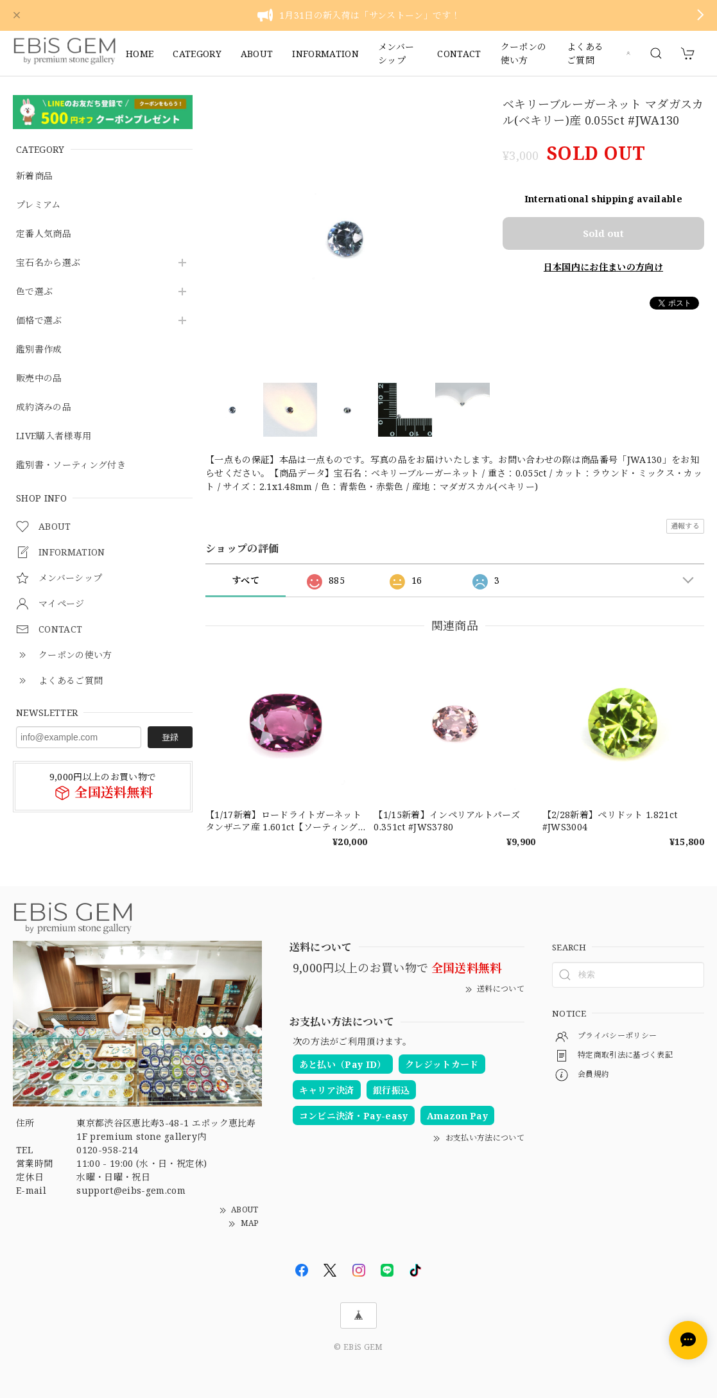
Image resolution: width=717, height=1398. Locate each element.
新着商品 (34, 176)
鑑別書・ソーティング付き (71, 465)
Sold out (603, 231)
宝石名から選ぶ (48, 263)
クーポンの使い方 (524, 53)
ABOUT (257, 54)
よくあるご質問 (585, 53)
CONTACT (459, 54)
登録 (170, 737)
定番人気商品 (43, 234)
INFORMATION (325, 54)
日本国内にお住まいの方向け (603, 265)
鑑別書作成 (39, 349)
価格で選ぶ (39, 320)
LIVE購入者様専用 (53, 436)
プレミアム (38, 205)
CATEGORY (197, 54)
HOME (139, 54)
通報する (685, 525)
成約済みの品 (43, 407)
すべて (245, 580)
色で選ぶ (34, 291)
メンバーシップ (396, 53)
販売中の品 (39, 378)
